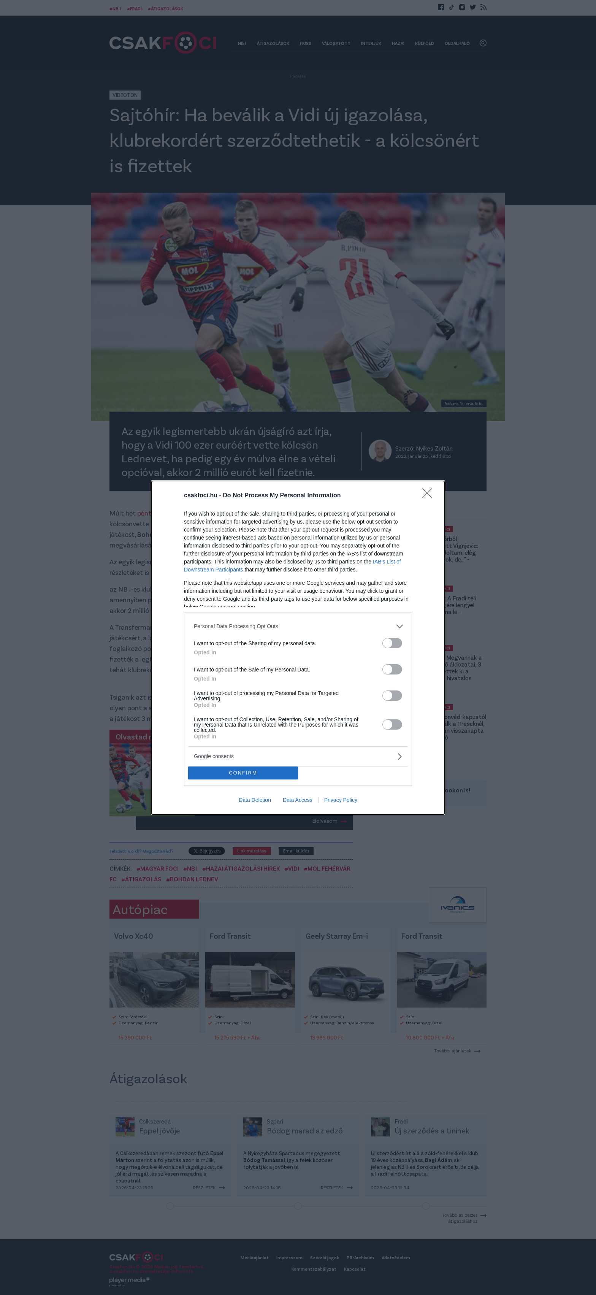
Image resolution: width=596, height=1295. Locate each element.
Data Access (297, 800)
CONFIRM (243, 773)
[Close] (429, 496)
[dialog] (298, 647)
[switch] (392, 643)
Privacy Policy (340, 800)
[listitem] (298, 626)
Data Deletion (255, 800)
